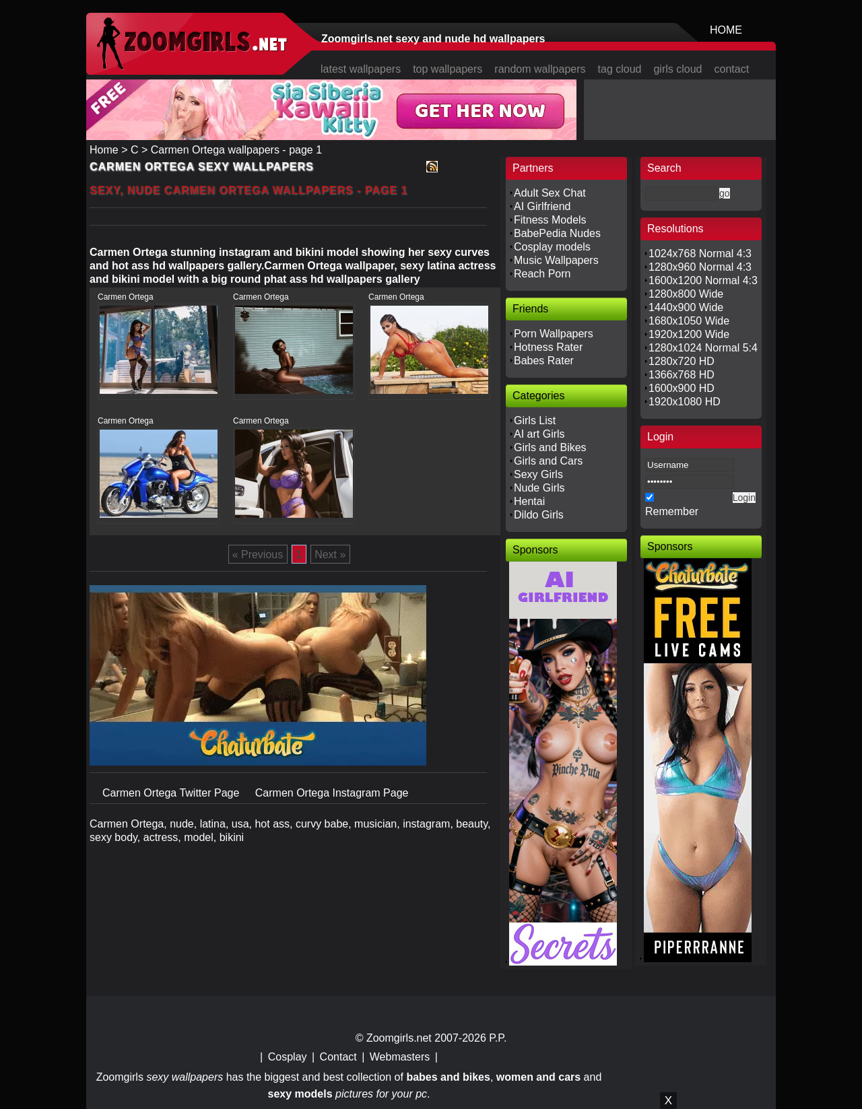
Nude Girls (539, 488)
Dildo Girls (539, 514)
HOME (726, 30)
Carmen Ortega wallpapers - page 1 (236, 150)
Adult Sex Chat (550, 193)
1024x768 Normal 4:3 (700, 253)
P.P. (497, 1038)
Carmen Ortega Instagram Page (332, 793)
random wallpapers (539, 69)
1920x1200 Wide (689, 334)
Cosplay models (552, 247)
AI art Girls (539, 434)
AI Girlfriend (542, 206)
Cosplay (287, 1057)
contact (732, 69)
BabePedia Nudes (557, 233)
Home (104, 150)
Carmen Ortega (126, 297)
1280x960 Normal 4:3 (700, 267)
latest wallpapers (361, 69)
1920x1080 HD (685, 401)
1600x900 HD (682, 388)
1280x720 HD (682, 361)
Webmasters (400, 1057)
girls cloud (677, 69)
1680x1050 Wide (689, 321)
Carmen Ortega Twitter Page (172, 793)
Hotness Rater (548, 347)
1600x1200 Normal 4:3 (703, 280)
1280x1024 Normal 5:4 (703, 348)
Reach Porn (542, 273)
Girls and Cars (548, 461)
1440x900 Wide (686, 307)
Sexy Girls (538, 474)
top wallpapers (447, 69)
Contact (338, 1057)
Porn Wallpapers (553, 333)
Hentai (529, 501)
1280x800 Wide (686, 294)
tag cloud (620, 69)
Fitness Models (550, 220)
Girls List (535, 420)
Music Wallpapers (556, 260)
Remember (671, 511)
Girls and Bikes (550, 447)
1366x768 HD (682, 374)
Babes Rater (544, 360)
